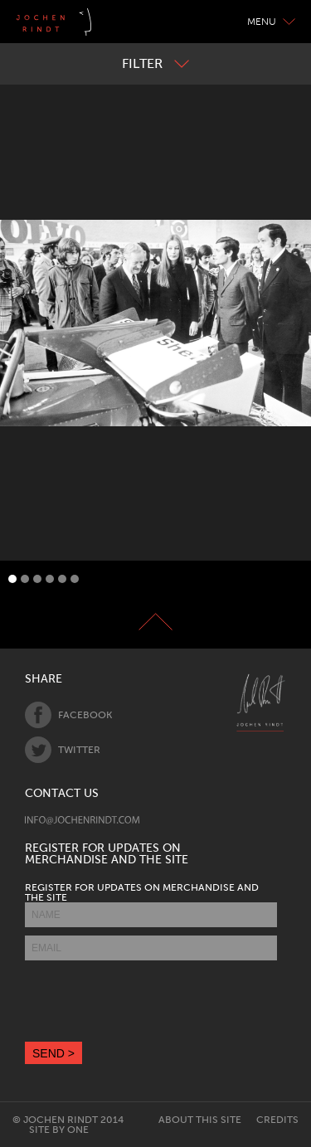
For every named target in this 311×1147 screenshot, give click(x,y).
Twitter (62, 749)
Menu (271, 21)
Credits (277, 1119)
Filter (155, 63)
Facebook (68, 715)
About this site (199, 1119)
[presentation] (151, 1001)
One (78, 1129)
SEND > (53, 1053)
